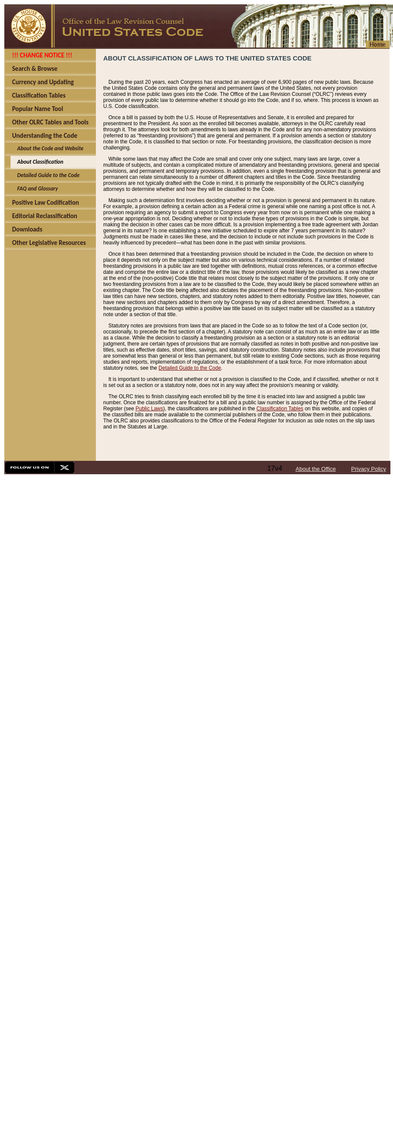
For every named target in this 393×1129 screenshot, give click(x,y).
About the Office (316, 469)
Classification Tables (280, 409)
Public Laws (149, 409)
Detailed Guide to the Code (189, 368)
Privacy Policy (368, 469)
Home (378, 44)
